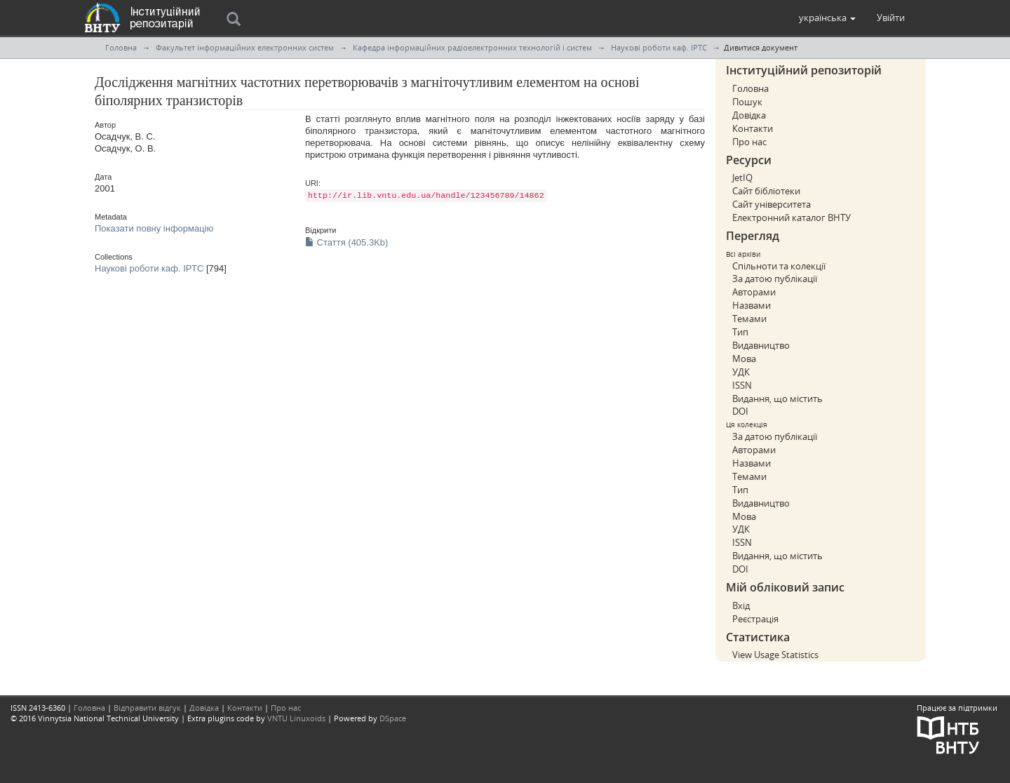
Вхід (741, 605)
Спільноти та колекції (779, 266)
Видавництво (761, 345)
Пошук (747, 101)
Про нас (749, 141)
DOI (740, 411)
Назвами (751, 305)
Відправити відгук (147, 707)
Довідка (749, 115)
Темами (749, 318)
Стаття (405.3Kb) (346, 242)
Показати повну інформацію (154, 228)
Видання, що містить (777, 398)
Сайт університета (771, 204)
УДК (741, 372)
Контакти (752, 128)
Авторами (754, 292)
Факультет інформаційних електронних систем (245, 47)
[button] (827, 17)
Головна (121, 47)
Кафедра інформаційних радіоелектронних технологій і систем (472, 47)
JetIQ (742, 177)
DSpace (392, 718)
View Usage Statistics (775, 654)
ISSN (742, 385)
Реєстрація (755, 619)
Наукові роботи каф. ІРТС (659, 47)
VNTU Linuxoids (296, 718)
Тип (740, 332)
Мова (744, 358)
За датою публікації (774, 278)
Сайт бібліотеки (766, 191)
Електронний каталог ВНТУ (791, 217)
